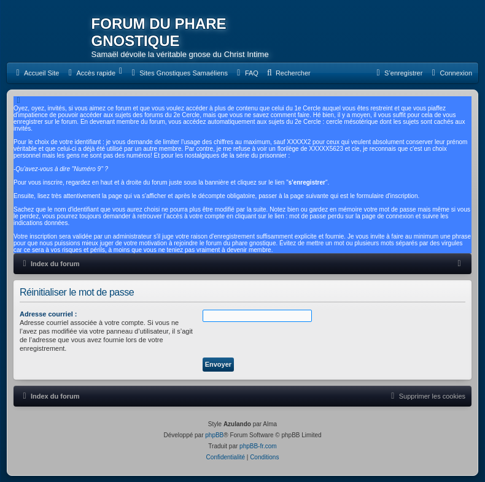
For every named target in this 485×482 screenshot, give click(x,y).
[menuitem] (36, 73)
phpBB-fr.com (258, 446)
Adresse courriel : (48, 314)
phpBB (214, 435)
